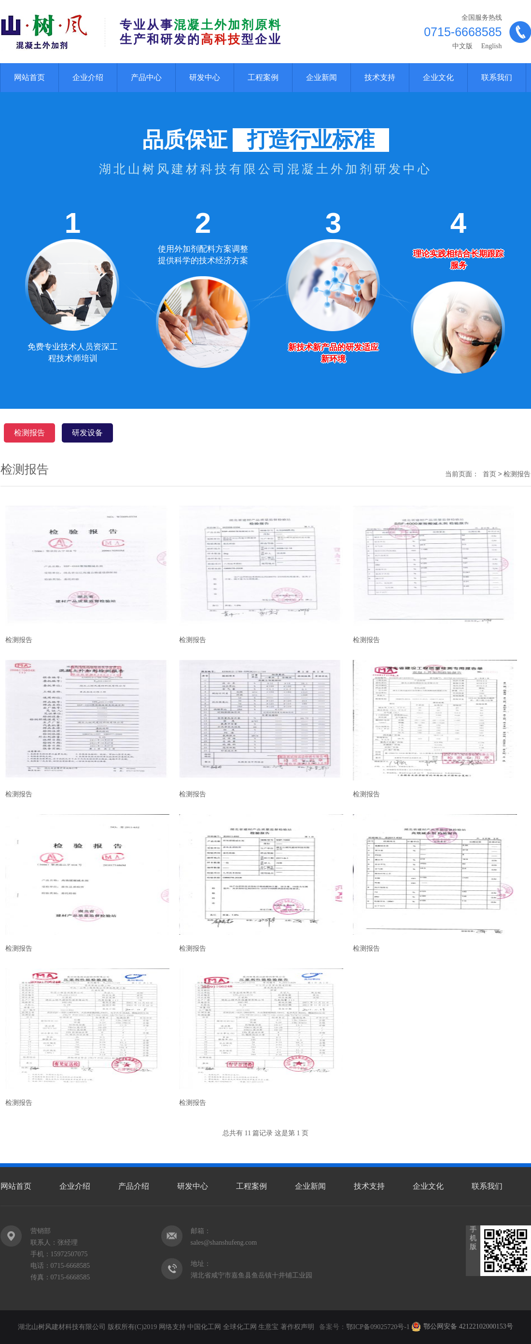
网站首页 (29, 77)
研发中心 (204, 77)
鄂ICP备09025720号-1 (378, 1327)
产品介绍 (133, 1186)
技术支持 (379, 77)
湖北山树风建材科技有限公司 (62, 1327)
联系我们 (496, 77)
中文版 (462, 46)
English (490, 46)
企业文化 (438, 77)
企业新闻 (321, 77)
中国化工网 (204, 1327)
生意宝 (268, 1327)
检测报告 (29, 433)
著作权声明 (297, 1327)
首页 (489, 474)
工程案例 (263, 77)
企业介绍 (87, 77)
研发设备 (87, 433)
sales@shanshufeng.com (224, 1242)
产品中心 (146, 77)
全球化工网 (240, 1327)
